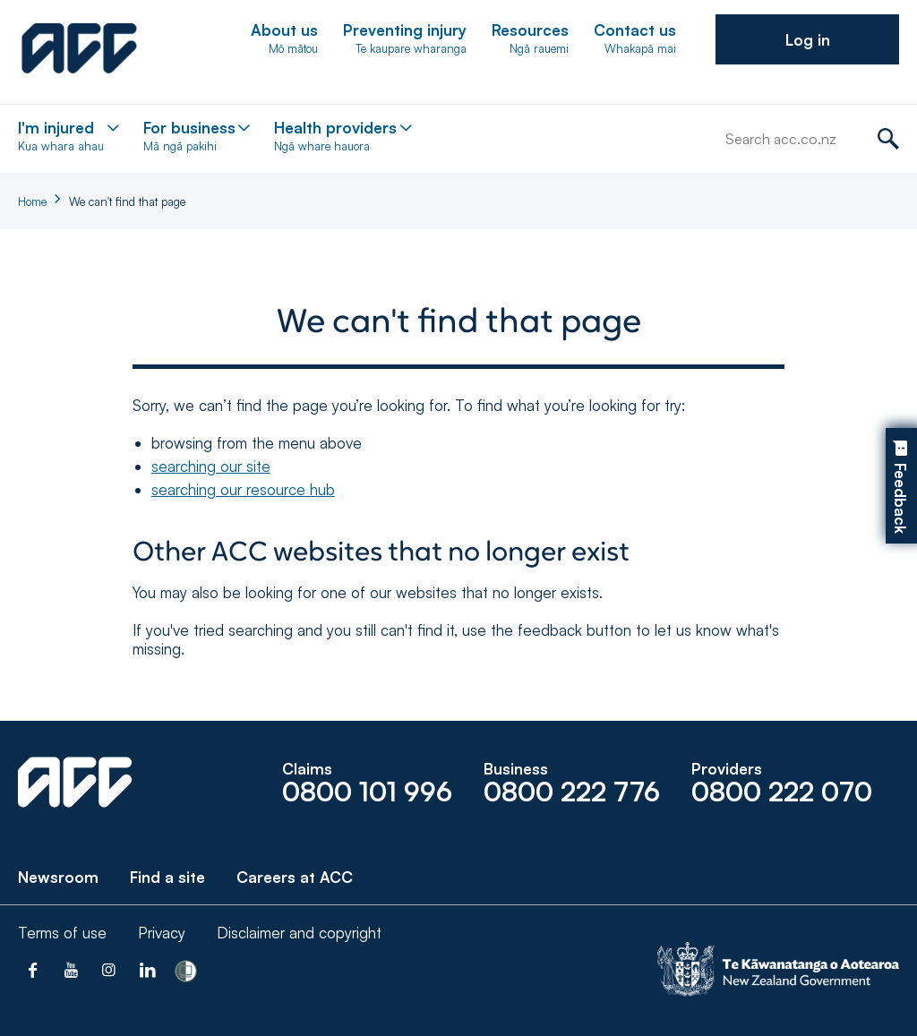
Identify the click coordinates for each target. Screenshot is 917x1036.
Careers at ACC (294, 877)
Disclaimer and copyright (299, 932)
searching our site (210, 466)
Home (32, 201)
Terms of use (62, 932)
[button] (807, 39)
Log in (807, 39)
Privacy (161, 932)
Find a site (167, 877)
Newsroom (58, 877)
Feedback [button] (900, 498)
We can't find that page (127, 201)
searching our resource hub (243, 489)
